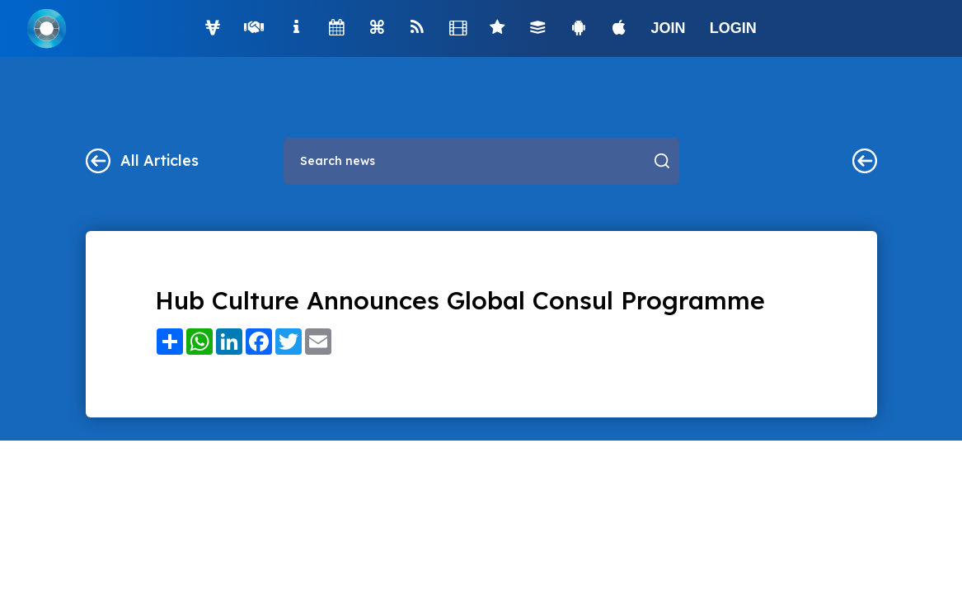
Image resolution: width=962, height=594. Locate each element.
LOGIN (733, 28)
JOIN (668, 28)
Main (864, 160)
